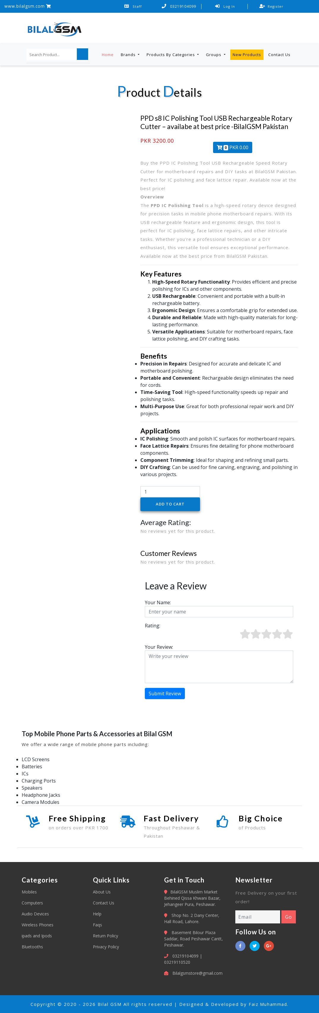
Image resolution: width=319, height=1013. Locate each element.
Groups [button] (214, 54)
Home (108, 54)
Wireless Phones (37, 925)
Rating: (152, 625)
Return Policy (105, 936)
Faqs (97, 925)
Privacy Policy (106, 947)
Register (271, 6)
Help (97, 914)
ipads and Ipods (37, 936)
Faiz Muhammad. (268, 1004)
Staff (133, 6)
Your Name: (158, 602)
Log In (225, 6)
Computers (32, 903)
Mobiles (29, 892)
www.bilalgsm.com (27, 6)
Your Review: (159, 647)
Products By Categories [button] (171, 54)
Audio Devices (35, 914)
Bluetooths (32, 947)
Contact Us (279, 54)
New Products (247, 54)
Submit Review (165, 693)
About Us (102, 892)
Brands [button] (129, 54)
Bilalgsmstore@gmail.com (197, 973)
